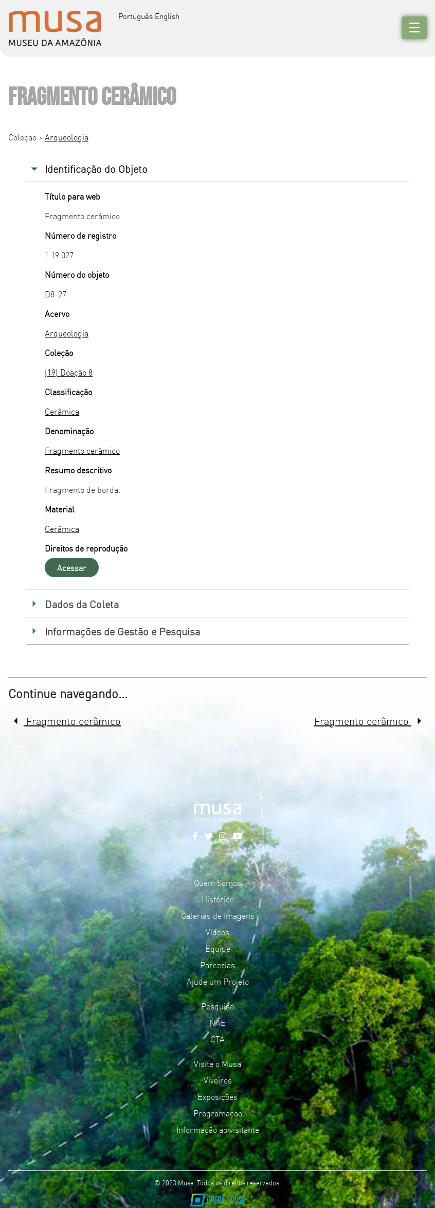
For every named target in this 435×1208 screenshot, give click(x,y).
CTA (217, 1038)
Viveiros (218, 1080)
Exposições (217, 1096)
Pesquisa (217, 1005)
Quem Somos (217, 882)
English (167, 15)
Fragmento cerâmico (82, 450)
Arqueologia (66, 137)
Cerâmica (62, 411)
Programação (217, 1112)
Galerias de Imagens (218, 915)
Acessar (71, 567)
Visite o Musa (217, 1063)
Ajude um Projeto (218, 981)
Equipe (217, 948)
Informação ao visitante (217, 1129)
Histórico (218, 898)
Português (135, 15)
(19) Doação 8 (69, 372)
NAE (217, 1022)
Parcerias (217, 964)
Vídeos (217, 931)
